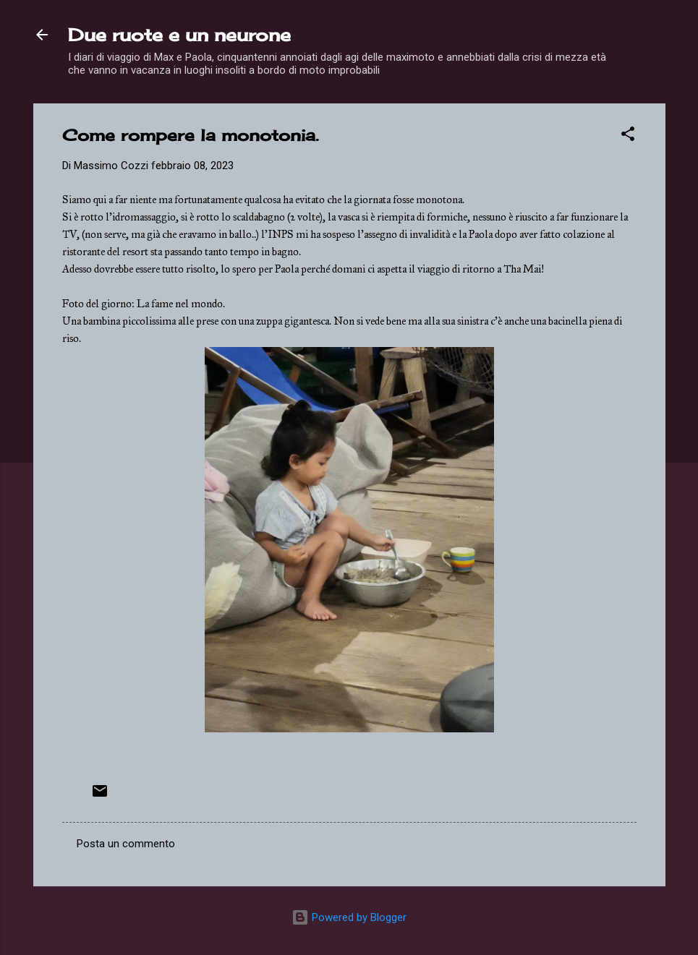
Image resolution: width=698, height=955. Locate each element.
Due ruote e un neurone (179, 35)
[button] (628, 136)
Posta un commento (126, 843)
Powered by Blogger (349, 917)
